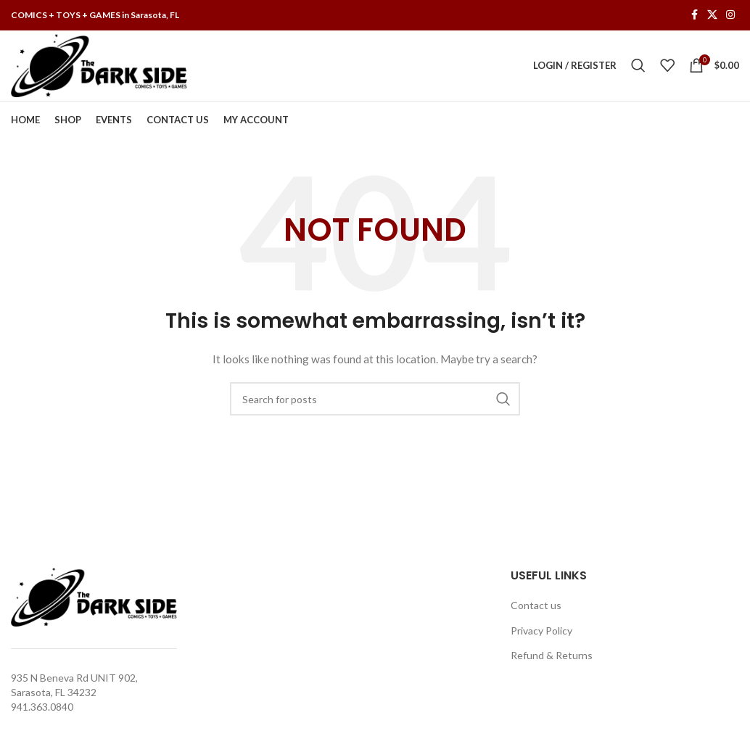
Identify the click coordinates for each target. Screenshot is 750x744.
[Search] (638, 68)
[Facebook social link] (694, 15)
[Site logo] (101, 67)
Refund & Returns (552, 661)
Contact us (536, 610)
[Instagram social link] (730, 15)
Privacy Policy (541, 635)
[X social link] (712, 15)
